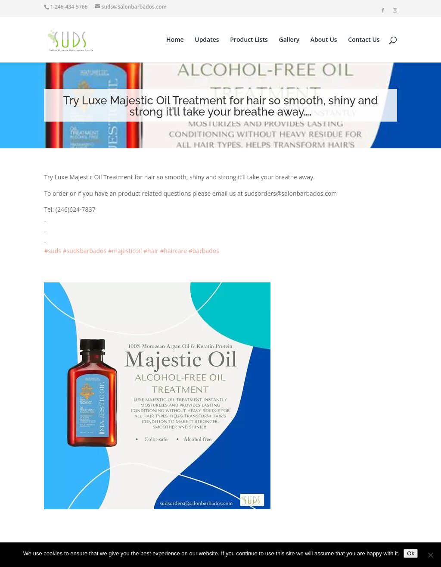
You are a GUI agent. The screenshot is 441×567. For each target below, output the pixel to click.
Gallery (289, 40)
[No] (430, 555)
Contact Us (363, 40)
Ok (410, 553)
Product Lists (249, 40)
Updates (207, 40)
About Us (324, 40)
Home (175, 40)
